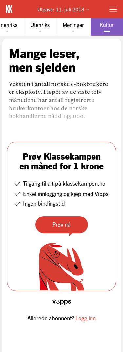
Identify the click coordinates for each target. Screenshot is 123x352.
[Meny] (113, 9)
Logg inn (85, 317)
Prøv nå (61, 224)
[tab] (40, 27)
